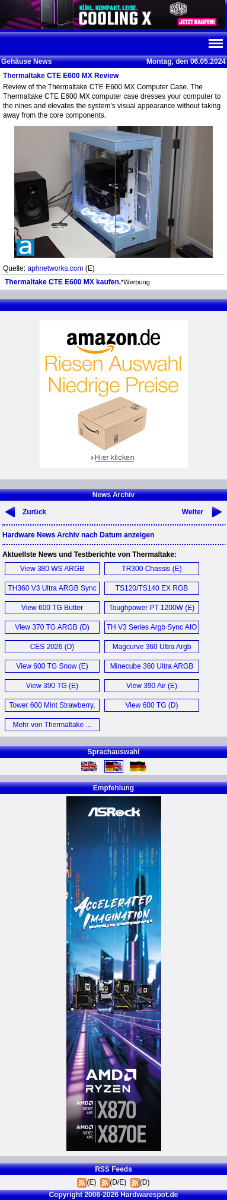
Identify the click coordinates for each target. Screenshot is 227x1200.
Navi (215, 44)
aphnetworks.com (55, 268)
